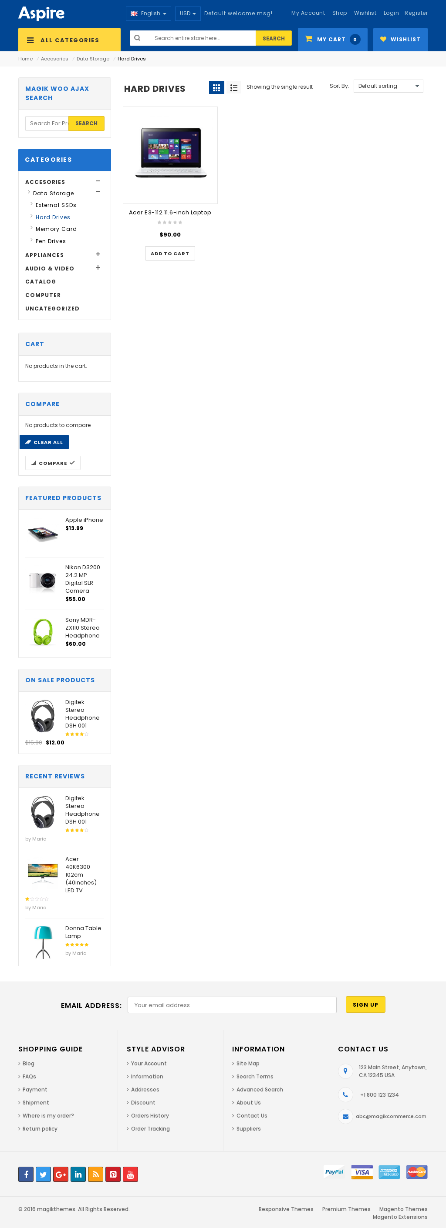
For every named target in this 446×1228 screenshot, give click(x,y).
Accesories (54, 58)
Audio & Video (49, 268)
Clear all (48, 442)
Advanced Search (260, 1089)
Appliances (44, 255)
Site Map (248, 1063)
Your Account (149, 1063)
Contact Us (252, 1115)
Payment (35, 1089)
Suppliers (249, 1128)
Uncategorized (52, 308)
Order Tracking (150, 1128)
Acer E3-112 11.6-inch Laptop (170, 212)
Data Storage (93, 58)
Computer (43, 295)
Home (25, 58)
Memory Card (56, 229)
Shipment (36, 1102)
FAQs (29, 1076)
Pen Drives (51, 241)
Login (391, 13)
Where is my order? (48, 1115)
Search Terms (255, 1076)
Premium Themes (346, 1209)
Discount (143, 1102)
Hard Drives (53, 217)
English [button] (148, 13)
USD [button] (188, 13)
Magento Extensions (400, 1217)
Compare (53, 463)
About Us (249, 1102)
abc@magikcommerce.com (391, 1116)
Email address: (91, 1006)
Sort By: (339, 86)
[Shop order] (388, 86)
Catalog (40, 281)
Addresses (145, 1089)
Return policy (40, 1128)
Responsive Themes (286, 1209)
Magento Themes (403, 1209)
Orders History (150, 1115)
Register (416, 13)
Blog (28, 1063)
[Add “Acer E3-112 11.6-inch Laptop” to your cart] (170, 253)
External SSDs (56, 205)
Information (147, 1076)
